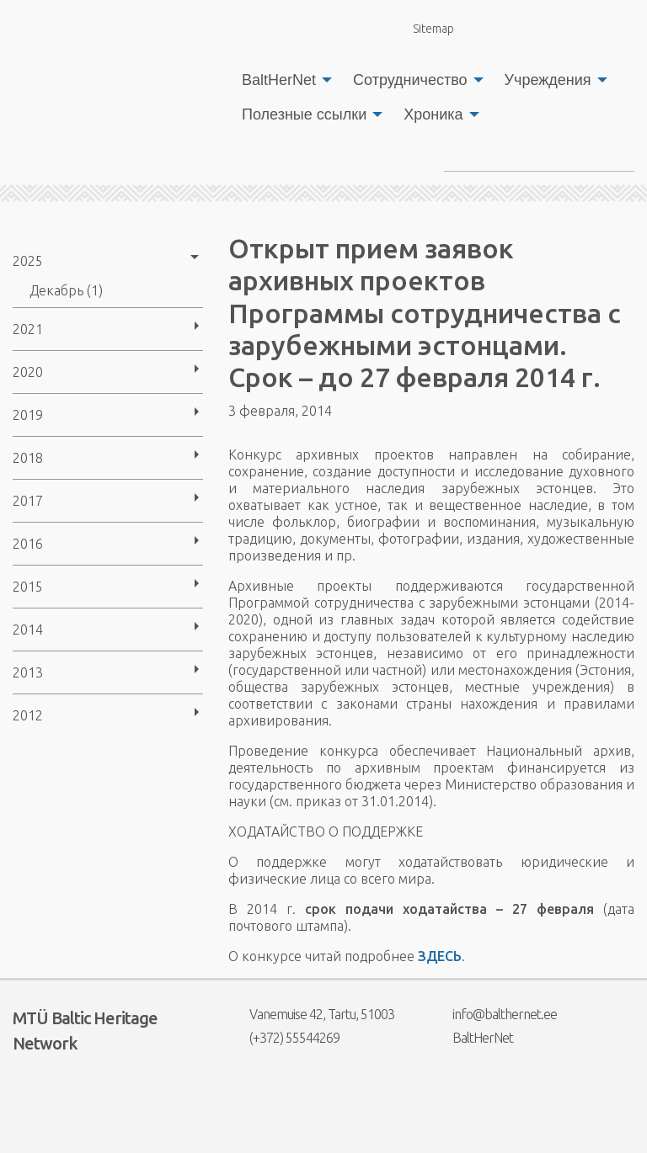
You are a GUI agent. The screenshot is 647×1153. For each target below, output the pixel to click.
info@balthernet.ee (494, 1014)
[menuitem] (282, 80)
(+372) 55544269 (284, 1037)
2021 (28, 329)
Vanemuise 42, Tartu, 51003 (311, 1014)
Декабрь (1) (66, 290)
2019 (28, 414)
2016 (28, 543)
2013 (28, 672)
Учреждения (548, 80)
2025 (28, 260)
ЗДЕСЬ (440, 956)
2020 (28, 372)
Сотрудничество (410, 80)
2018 (28, 457)
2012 (28, 715)
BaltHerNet (279, 80)
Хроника (433, 114)
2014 (28, 629)
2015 (28, 586)
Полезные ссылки (304, 114)
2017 (28, 500)
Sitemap (423, 28)
